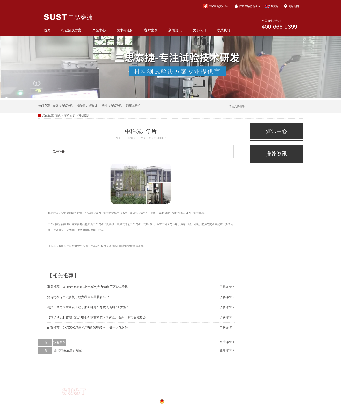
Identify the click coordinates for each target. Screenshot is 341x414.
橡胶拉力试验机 (87, 105)
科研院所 (84, 115)
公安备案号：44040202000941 (163, 402)
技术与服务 (125, 30)
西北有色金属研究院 (68, 350)
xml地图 (160, 408)
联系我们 (223, 30)
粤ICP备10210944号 (166, 396)
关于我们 (199, 30)
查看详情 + (227, 342)
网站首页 (74, 365)
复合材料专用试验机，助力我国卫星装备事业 (78, 297)
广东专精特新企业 (247, 6)
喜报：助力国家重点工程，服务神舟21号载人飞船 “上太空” (87, 307)
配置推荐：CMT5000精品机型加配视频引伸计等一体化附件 (87, 327)
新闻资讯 (175, 30)
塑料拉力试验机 (112, 105)
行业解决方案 (71, 30)
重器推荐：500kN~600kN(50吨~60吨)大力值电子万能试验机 (87, 287)
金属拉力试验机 (63, 105)
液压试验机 (133, 105)
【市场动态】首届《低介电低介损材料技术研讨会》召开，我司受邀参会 (96, 317)
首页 (47, 30)
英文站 (272, 6)
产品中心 (99, 30)
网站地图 (291, 6)
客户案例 (150, 30)
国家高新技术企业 (216, 6)
